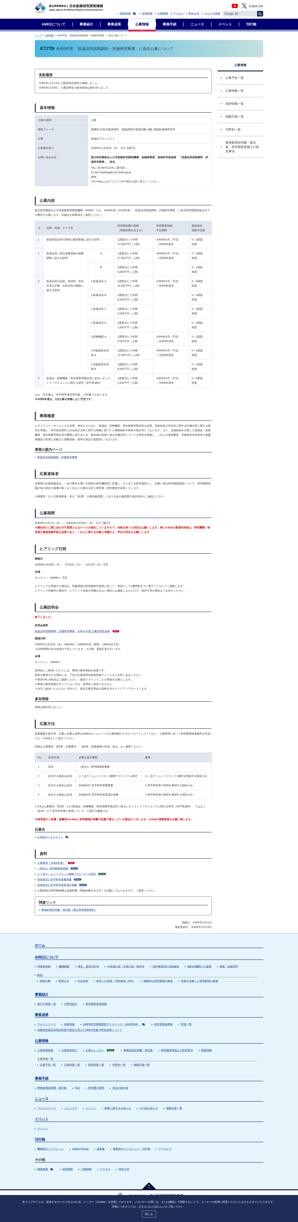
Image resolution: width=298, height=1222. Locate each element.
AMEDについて (47, 957)
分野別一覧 (119, 1064)
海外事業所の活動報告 (166, 966)
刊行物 (40, 1139)
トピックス (70, 1108)
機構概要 (64, 966)
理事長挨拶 (44, 966)
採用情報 (147, 13)
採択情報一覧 (96, 1064)
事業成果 (42, 1015)
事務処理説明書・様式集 (138, 1050)
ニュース (42, 1099)
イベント (91, 1108)
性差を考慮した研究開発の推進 (199, 980)
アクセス (178, 13)
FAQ (77, 1087)
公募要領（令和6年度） (56, 862)
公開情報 (162, 13)
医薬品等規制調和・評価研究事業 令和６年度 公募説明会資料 (77, 631)
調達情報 (128, 13)
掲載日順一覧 (142, 1064)
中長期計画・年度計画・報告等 (125, 966)
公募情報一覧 (72, 1064)
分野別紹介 (70, 1003)
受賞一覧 (186, 1024)
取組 (40, 975)
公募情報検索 (45, 1050)
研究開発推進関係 (96, 1003)
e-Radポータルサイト (52, 837)
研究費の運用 (96, 1087)
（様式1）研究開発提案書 (57, 868)
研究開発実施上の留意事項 (177, 1050)
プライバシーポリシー (151, 1206)
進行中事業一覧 (46, 1003)
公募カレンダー (100, 1050)
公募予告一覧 (48, 1064)
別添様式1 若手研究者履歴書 (59, 879)
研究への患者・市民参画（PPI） (115, 980)
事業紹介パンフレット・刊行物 (131, 1148)
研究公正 (64, 980)
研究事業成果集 (163, 1024)
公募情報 (49, 35)
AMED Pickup (80, 1148)
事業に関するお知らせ (117, 1108)
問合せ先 (194, 13)
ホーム (40, 945)
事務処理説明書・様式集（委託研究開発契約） (69, 909)
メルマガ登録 (212, 13)
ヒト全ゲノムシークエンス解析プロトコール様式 (71, 874)
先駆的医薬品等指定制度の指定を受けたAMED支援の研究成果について (79, 1029)
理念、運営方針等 (88, 966)
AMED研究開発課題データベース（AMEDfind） (114, 1024)
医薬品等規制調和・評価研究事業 (57, 457)
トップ (38, 35)
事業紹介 (42, 994)
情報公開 (45, 980)
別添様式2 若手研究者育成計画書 (62, 885)
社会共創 (82, 980)
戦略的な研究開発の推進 (158, 980)
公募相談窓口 (69, 1050)
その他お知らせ (148, 1108)
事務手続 (42, 1078)
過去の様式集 (120, 1087)
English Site (256, 5)
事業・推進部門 (229, 966)
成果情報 (69, 1024)
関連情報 (206, 1050)
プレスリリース (46, 1024)
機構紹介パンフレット (50, 1148)
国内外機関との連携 (199, 966)
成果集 (101, 1148)
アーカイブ (165, 1148)
